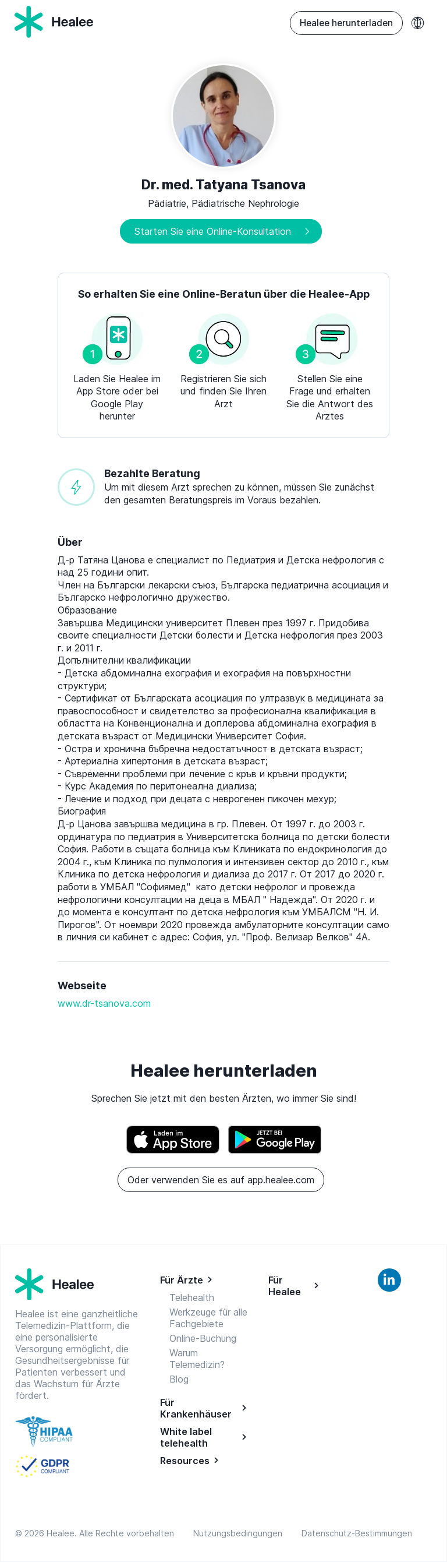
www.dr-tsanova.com (104, 1003)
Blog (179, 1379)
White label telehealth (186, 1437)
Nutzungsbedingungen (240, 1533)
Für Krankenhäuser (196, 1408)
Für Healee (284, 1285)
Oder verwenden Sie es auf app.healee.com (220, 1180)
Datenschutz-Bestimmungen (356, 1533)
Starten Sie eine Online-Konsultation (212, 231)
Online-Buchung (202, 1338)
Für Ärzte (181, 1280)
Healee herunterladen (346, 23)
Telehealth (191, 1297)
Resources (185, 1460)
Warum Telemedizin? (197, 1358)
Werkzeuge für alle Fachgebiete (208, 1318)
